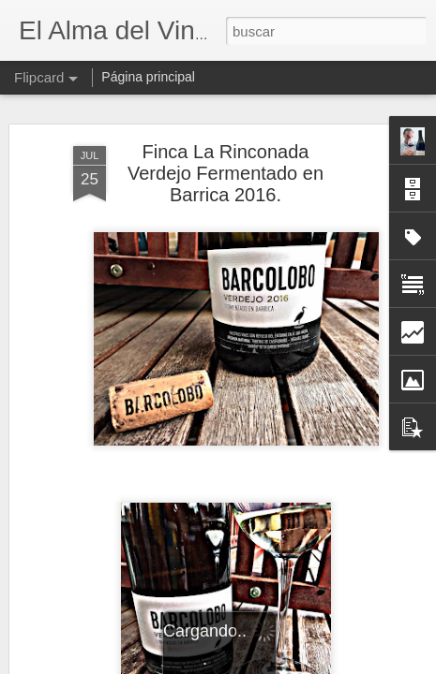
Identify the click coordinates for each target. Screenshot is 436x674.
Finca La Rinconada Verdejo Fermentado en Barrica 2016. (225, 167)
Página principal (148, 76)
